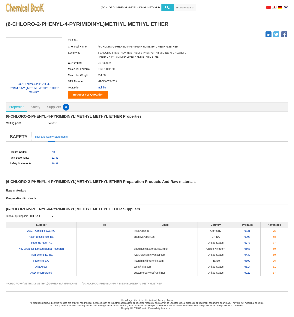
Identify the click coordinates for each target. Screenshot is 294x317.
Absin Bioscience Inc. (41, 236)
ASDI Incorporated (41, 272)
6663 (247, 248)
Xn (53, 151)
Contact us (150, 300)
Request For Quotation (88, 94)
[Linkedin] (269, 34)
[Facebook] (284, 34)
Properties (16, 107)
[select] (41, 216)
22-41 (55, 157)
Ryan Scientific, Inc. (41, 254)
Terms (170, 300)
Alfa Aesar (41, 266)
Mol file (102, 87)
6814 (247, 266)
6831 (247, 230)
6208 (247, 236)
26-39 (55, 163)
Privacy (161, 300)
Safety (35, 107)
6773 (247, 242)
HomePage (126, 300)
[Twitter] (276, 34)
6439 (247, 254)
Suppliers (58, 107)
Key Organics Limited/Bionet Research (41, 248)
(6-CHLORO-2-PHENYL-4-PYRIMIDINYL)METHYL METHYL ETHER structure (34, 88)
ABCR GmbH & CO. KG (41, 230)
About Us (138, 300)
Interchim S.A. (41, 260)
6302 (247, 260)
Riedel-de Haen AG (41, 242)
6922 (247, 272)
